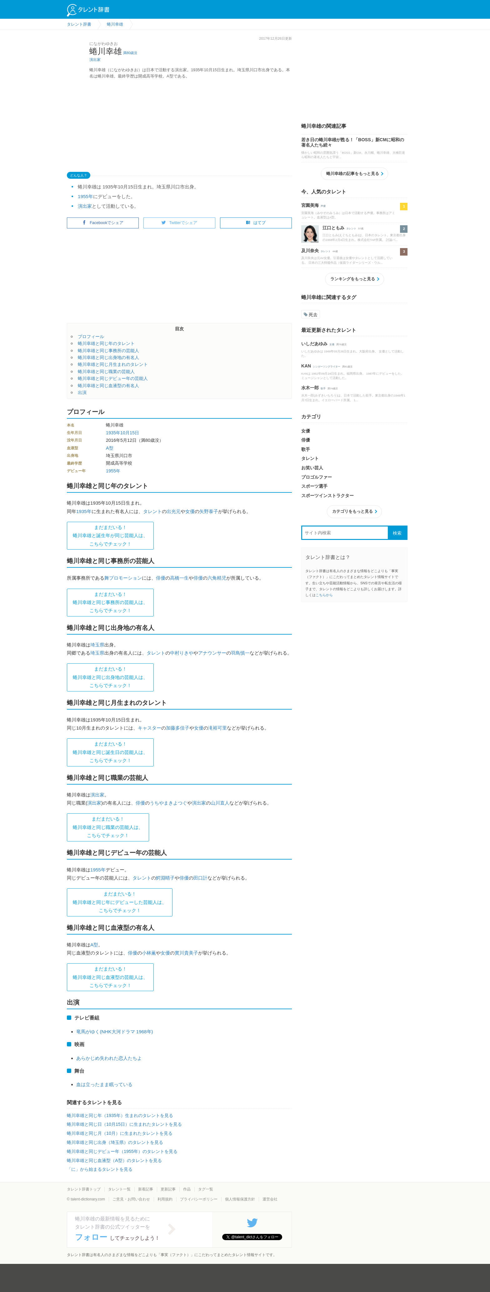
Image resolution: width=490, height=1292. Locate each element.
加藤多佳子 (177, 728)
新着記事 (145, 1189)
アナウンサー (212, 653)
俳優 (160, 578)
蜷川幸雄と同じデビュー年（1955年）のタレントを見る (122, 1151)
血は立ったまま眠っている (104, 1084)
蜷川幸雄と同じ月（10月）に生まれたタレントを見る (119, 1133)
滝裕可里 (217, 728)
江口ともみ (333, 227)
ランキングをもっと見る (352, 279)
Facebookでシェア (102, 222)
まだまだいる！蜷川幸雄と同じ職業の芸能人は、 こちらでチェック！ (108, 827)
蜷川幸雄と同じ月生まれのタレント (113, 364)
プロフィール (91, 336)
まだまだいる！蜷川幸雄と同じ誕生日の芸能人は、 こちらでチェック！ (110, 752)
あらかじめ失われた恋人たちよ (109, 1058)
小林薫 (149, 952)
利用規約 (165, 1199)
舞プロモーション (123, 578)
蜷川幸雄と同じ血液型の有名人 (108, 385)
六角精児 (217, 578)
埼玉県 (97, 644)
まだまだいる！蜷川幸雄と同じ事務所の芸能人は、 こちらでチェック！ (110, 602)
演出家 (95, 59)
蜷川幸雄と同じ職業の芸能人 (106, 371)
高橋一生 (179, 578)
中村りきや (181, 653)
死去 (311, 314)
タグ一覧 (205, 1189)
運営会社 (270, 1199)
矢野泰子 (208, 511)
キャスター (149, 728)
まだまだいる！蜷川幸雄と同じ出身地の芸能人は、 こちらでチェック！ (110, 677)
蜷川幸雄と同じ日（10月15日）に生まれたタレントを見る (124, 1124)
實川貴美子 (186, 952)
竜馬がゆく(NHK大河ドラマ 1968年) (114, 1031)
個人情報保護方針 (240, 1199)
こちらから (324, 595)
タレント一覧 (119, 1189)
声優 (323, 206)
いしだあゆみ (314, 343)
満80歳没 (130, 53)
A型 (109, 448)
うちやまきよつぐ (168, 803)
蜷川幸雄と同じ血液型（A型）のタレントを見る (114, 1160)
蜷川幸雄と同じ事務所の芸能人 (108, 350)
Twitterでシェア (179, 222)
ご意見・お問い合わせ (131, 1199)
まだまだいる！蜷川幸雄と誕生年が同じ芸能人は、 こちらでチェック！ (110, 535)
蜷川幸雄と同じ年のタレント (106, 343)
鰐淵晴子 (165, 877)
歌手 (323, 388)
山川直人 (220, 803)
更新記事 (168, 1189)
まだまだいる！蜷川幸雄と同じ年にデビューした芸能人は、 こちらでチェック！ (120, 902)
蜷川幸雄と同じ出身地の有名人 (108, 357)
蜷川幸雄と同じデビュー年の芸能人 (113, 378)
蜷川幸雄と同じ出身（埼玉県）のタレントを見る (115, 1142)
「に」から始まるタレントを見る (99, 1169)
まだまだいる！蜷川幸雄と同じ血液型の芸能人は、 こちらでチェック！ (110, 977)
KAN (306, 365)
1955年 (85, 196)
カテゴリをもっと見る (352, 511)
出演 (82, 392)
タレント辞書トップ (84, 1189)
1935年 (113, 432)
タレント (152, 511)
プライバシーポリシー (199, 1199)
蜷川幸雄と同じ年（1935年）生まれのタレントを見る (120, 1115)
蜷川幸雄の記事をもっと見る (352, 173)
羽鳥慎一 (240, 653)
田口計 (200, 877)
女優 (190, 511)
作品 (187, 1189)
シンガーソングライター (326, 366)
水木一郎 (310, 387)
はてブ (256, 222)
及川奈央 (310, 250)
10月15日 (129, 432)
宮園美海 (310, 205)
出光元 (174, 511)
